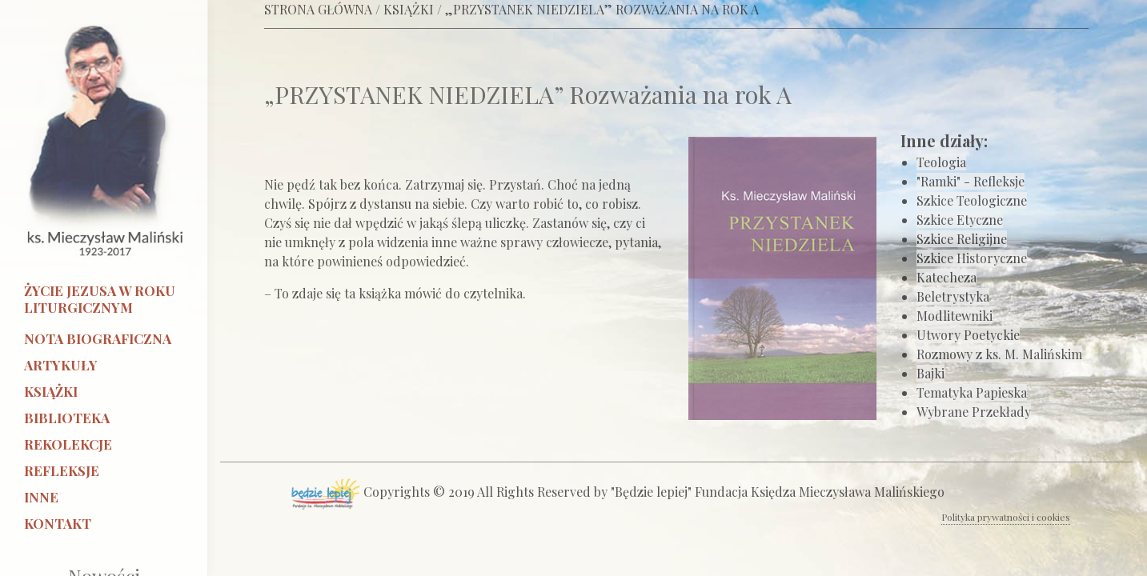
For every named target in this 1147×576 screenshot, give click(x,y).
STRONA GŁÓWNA (318, 9)
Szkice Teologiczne (971, 200)
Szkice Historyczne (971, 258)
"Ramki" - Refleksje (970, 181)
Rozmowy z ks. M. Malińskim (999, 354)
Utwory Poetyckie (968, 334)
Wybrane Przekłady (973, 411)
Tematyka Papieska (971, 392)
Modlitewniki (954, 315)
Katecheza (946, 277)
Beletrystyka (952, 296)
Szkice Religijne (961, 238)
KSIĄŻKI (408, 9)
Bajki (930, 373)
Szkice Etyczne (959, 219)
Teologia (941, 162)
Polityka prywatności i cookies (1005, 516)
